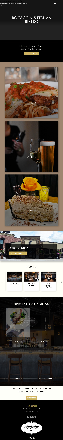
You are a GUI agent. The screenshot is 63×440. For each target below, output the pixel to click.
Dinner (31, 103)
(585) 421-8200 (31, 406)
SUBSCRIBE (31, 398)
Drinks (31, 156)
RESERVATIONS (31, 53)
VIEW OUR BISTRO (18, 253)
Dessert (31, 210)
